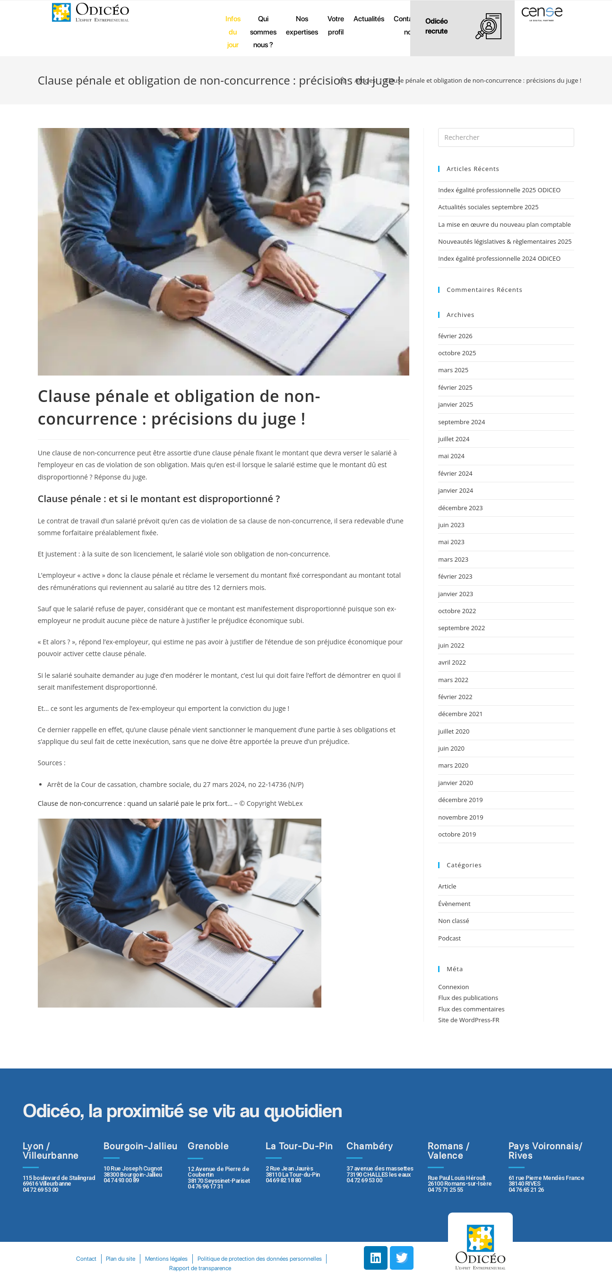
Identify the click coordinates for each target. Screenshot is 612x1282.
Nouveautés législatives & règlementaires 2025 (504, 241)
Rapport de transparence (269, 1268)
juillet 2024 (453, 439)
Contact (150, 1258)
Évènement (454, 903)
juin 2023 (451, 525)
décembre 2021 (460, 713)
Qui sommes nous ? (263, 31)
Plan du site (187, 1258)
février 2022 (455, 696)
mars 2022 (453, 679)
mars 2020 (453, 765)
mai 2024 (451, 456)
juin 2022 (451, 645)
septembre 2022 (461, 628)
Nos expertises (302, 25)
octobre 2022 (457, 611)
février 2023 (455, 576)
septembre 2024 (461, 422)
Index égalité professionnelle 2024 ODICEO (499, 258)
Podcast (449, 938)
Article (447, 886)
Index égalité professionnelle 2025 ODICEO (499, 190)
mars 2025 (453, 370)
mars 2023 (453, 559)
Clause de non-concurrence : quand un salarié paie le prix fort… (135, 803)
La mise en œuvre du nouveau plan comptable (504, 224)
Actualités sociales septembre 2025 (490, 207)
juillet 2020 (453, 731)
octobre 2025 (457, 353)
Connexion (453, 987)
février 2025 (455, 387)
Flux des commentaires (471, 1009)
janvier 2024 (455, 490)
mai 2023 (451, 542)
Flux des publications (468, 997)
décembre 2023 (460, 508)
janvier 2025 (455, 404)
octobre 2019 (457, 834)
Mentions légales (236, 1258)
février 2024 (455, 473)
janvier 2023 (455, 594)
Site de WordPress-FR (468, 1020)
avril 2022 (452, 662)
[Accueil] (342, 80)
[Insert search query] (506, 137)
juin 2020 (451, 748)
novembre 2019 (460, 817)
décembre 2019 (460, 799)
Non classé (453, 920)
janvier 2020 (455, 782)
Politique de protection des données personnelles (163, 1268)
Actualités (368, 18)
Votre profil (336, 25)
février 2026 (455, 336)
